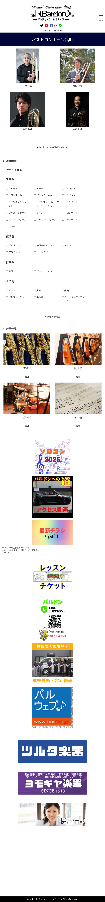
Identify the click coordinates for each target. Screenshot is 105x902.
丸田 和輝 (77, 129)
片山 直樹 (77, 85)
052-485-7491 (55, 30)
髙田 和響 (27, 129)
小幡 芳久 (27, 85)
